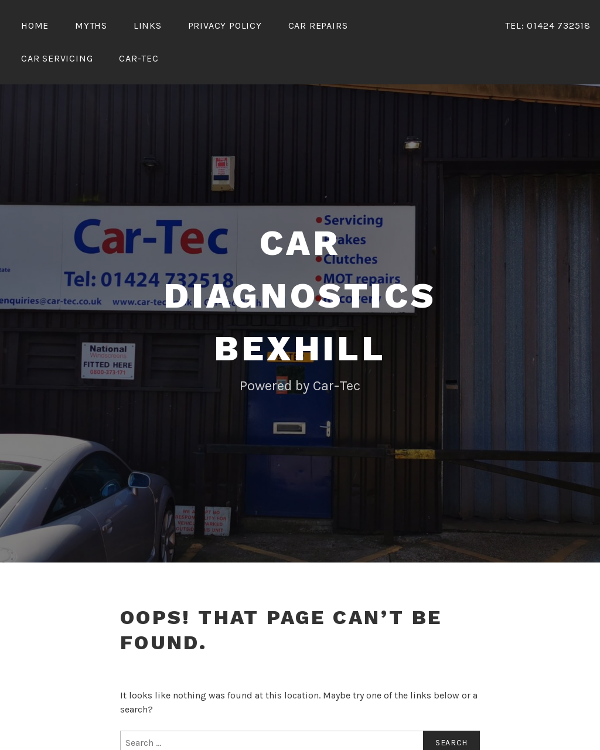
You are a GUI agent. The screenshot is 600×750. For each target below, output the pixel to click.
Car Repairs (318, 25)
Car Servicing (57, 58)
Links (148, 25)
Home (35, 25)
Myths (91, 25)
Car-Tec (139, 58)
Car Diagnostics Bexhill (300, 295)
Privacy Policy (225, 25)
